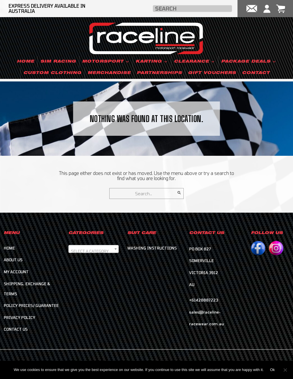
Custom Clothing (52, 73)
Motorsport (106, 61)
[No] (285, 369)
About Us (13, 260)
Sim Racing (58, 62)
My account (16, 272)
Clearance (194, 61)
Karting (152, 61)
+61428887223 (203, 301)
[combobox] (93, 250)
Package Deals (248, 61)
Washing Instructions (152, 248)
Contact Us (16, 330)
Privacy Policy (19, 318)
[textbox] (93, 252)
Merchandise (109, 73)
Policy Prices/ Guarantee (31, 306)
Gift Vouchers (212, 73)
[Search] (179, 192)
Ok (272, 370)
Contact (256, 73)
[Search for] (146, 194)
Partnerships (159, 73)
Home (25, 62)
